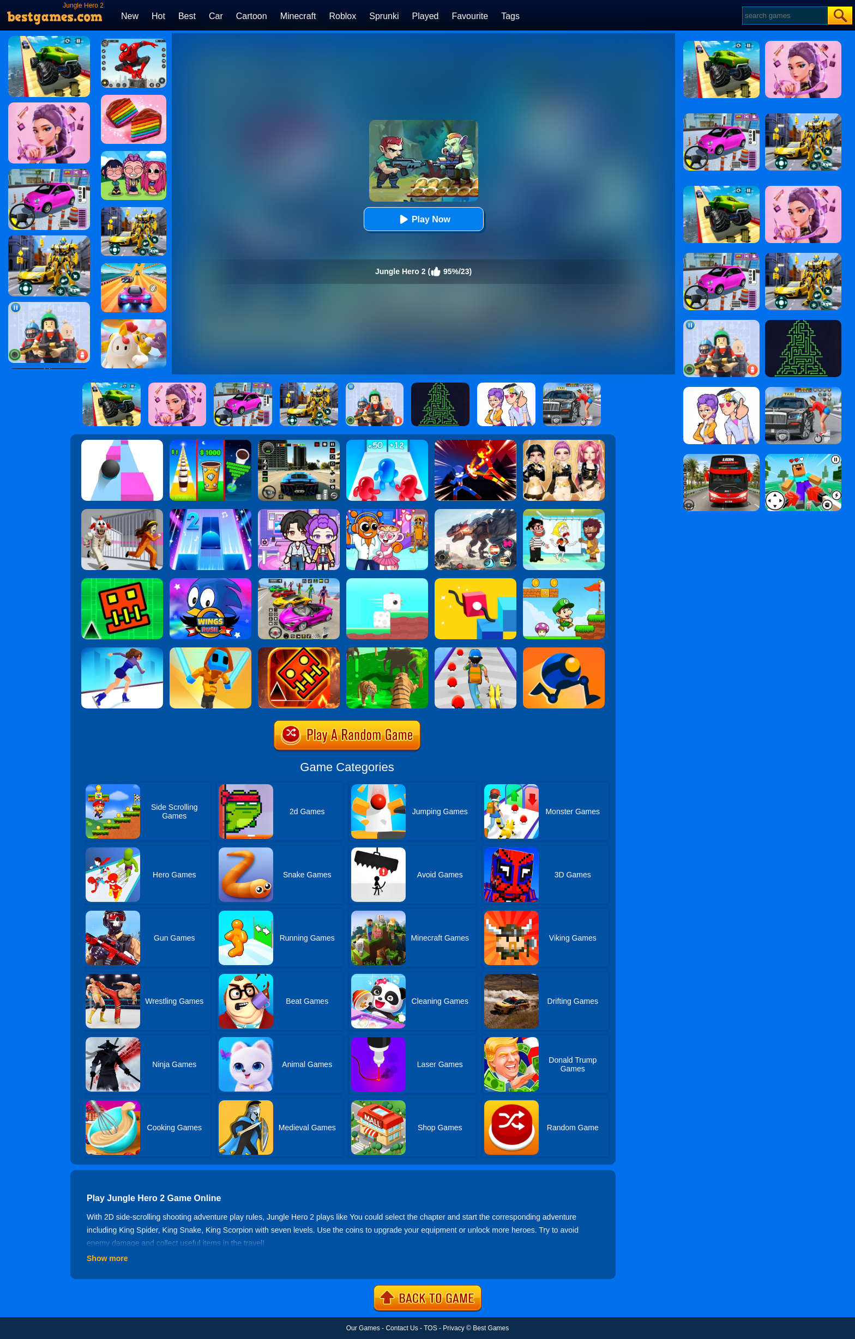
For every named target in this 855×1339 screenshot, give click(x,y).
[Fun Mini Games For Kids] (387, 513)
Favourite (469, 16)
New (130, 16)
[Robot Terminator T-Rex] (475, 513)
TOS (430, 1328)
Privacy (453, 1328)
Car (216, 16)
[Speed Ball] (122, 443)
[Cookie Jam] (133, 98)
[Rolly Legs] (564, 651)
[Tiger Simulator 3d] (387, 651)
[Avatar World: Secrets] (299, 513)
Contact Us (402, 1328)
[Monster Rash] (299, 651)
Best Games (491, 1328)
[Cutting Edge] (122, 651)
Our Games (363, 1328)
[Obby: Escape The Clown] (122, 513)
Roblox (342, 16)
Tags (510, 16)
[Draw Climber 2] (475, 582)
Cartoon (251, 16)
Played (425, 16)
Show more (107, 1258)
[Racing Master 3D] (133, 267)
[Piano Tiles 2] (210, 513)
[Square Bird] (387, 582)
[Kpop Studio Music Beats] (133, 155)
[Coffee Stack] (210, 443)
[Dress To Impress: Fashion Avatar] (564, 443)
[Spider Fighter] (133, 42)
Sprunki (384, 16)
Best (187, 16)
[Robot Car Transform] (133, 211)
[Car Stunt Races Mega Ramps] (299, 582)
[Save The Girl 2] (564, 513)
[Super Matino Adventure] (564, 582)
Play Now (423, 219)
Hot (158, 16)
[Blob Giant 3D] (387, 443)
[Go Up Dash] (122, 582)
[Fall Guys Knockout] (133, 323)
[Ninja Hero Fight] (475, 443)
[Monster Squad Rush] (475, 651)
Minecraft (298, 16)
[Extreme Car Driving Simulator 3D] (299, 443)
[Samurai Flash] (210, 651)
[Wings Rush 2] (210, 582)
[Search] (784, 16)
